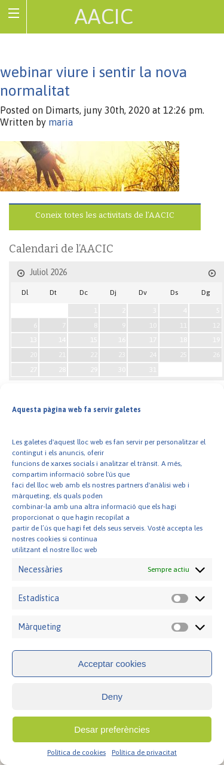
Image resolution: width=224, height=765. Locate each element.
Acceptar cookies (112, 664)
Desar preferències (112, 729)
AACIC (104, 16)
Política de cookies (76, 752)
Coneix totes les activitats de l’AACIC (104, 215)
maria (60, 122)
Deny (112, 696)
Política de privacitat (144, 752)
